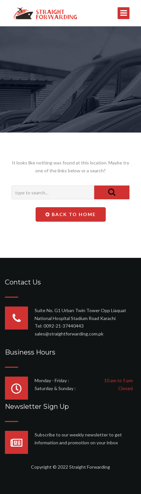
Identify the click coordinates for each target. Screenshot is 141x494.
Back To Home (70, 214)
